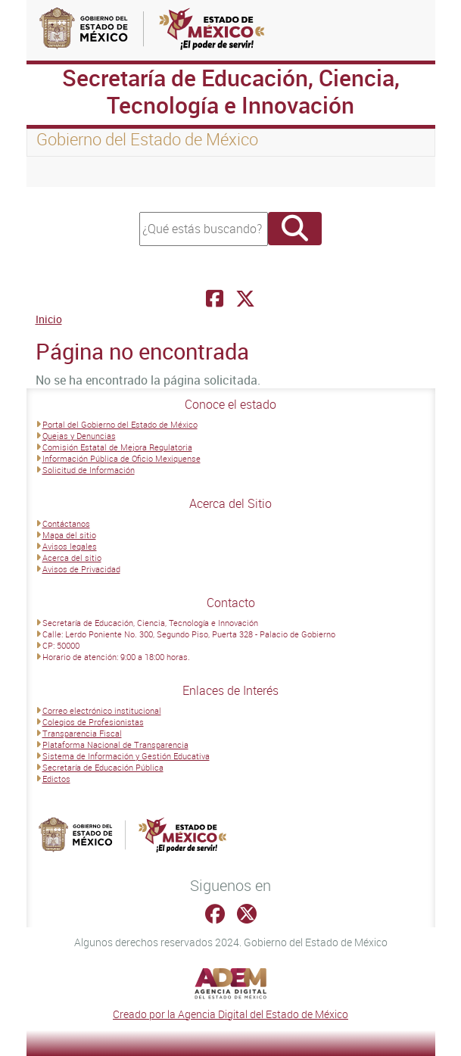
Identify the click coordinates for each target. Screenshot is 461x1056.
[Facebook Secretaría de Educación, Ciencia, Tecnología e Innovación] (214, 298)
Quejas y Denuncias (79, 435)
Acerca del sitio (71, 557)
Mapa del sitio (69, 534)
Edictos (56, 778)
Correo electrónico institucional (101, 710)
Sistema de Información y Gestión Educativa (126, 756)
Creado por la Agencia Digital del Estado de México (230, 1014)
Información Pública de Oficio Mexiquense (121, 458)
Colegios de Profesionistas (93, 721)
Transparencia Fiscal (82, 733)
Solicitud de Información (88, 469)
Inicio (49, 319)
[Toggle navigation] (57, 172)
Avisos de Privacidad (81, 569)
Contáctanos (66, 523)
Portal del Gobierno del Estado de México (120, 424)
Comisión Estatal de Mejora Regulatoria (117, 447)
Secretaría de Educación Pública (103, 767)
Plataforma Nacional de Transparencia (115, 744)
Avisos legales (69, 546)
